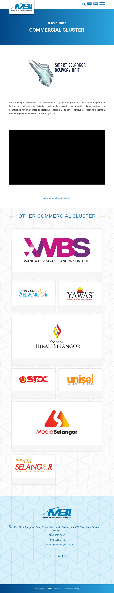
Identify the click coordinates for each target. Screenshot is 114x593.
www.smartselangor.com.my (57, 198)
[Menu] (101, 4)
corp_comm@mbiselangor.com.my (57, 544)
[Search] (83, 4)
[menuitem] (83, 4)
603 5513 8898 (57, 535)
